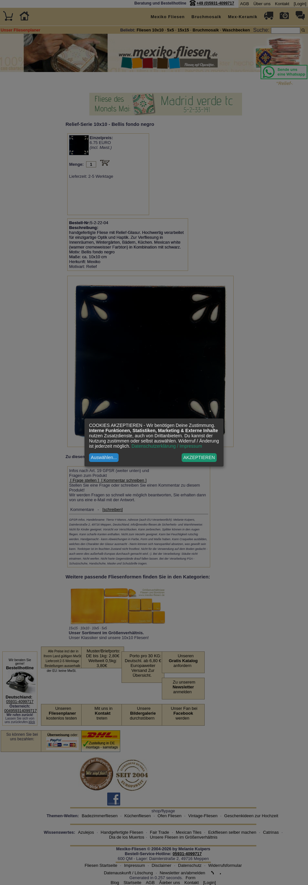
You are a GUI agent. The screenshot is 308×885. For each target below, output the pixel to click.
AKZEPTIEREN (199, 457)
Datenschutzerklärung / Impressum (167, 446)
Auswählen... (104, 457)
